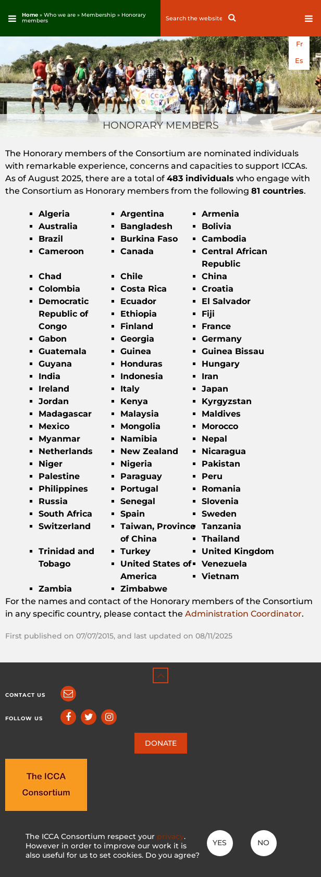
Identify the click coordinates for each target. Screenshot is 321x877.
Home (30, 15)
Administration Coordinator (243, 614)
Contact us (25, 695)
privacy (170, 836)
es (299, 61)
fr (299, 44)
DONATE (161, 743)
